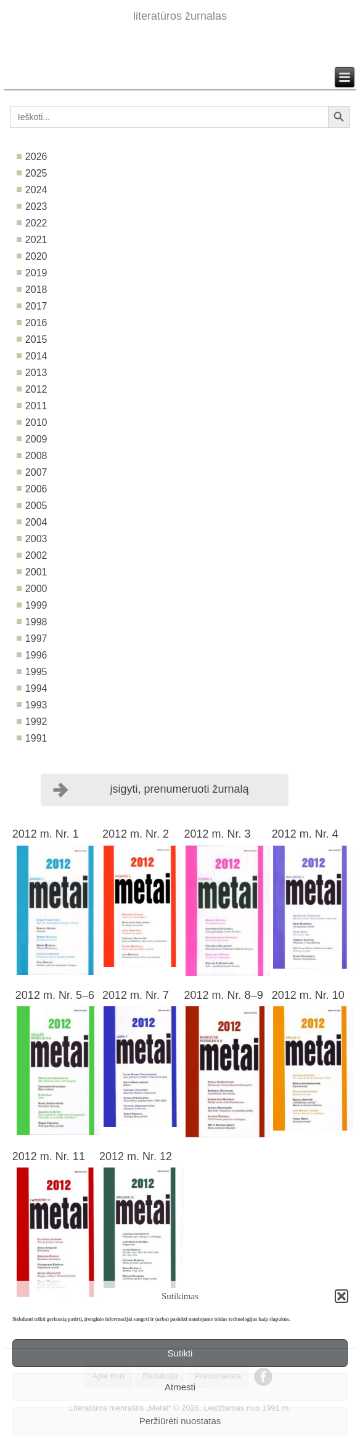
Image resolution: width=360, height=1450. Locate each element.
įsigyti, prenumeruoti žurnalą (179, 789)
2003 (36, 539)
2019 (36, 273)
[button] (341, 1296)
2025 (36, 173)
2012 (36, 389)
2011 (36, 406)
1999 (36, 605)
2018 (36, 289)
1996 (36, 655)
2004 (36, 522)
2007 (36, 472)
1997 (36, 638)
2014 (36, 356)
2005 (36, 505)
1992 (36, 721)
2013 (36, 372)
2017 (36, 306)
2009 (36, 439)
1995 (36, 672)
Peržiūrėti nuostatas (180, 1421)
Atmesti (180, 1387)
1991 (36, 738)
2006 (36, 489)
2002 (36, 555)
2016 (36, 323)
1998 (36, 622)
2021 (36, 239)
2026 (36, 156)
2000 (36, 588)
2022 (36, 223)
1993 (36, 705)
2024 (36, 190)
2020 (36, 256)
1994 (36, 688)
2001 (36, 572)
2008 (36, 456)
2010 (36, 422)
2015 (36, 339)
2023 (36, 206)
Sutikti (180, 1353)
